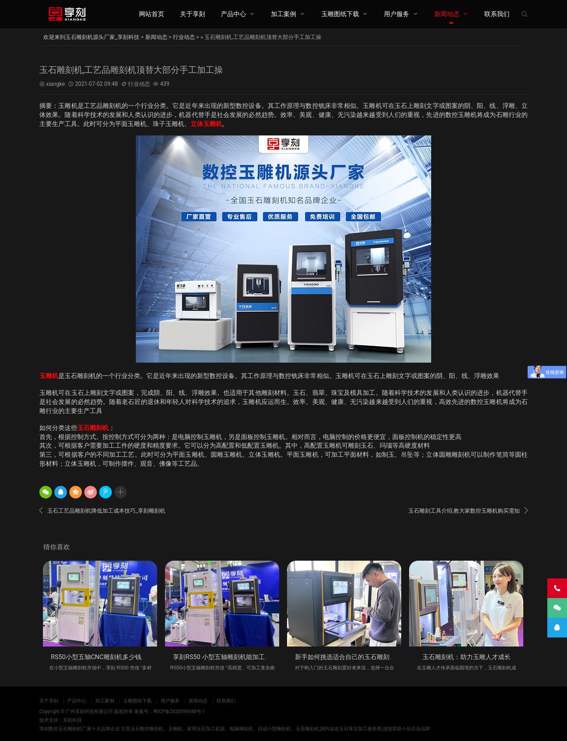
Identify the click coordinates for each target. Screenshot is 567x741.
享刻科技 (72, 720)
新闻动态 (447, 14)
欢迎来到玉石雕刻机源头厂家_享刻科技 (91, 37)
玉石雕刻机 (93, 428)
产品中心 (233, 14)
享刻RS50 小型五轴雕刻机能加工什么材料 (231, 657)
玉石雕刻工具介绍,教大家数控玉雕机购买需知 (468, 511)
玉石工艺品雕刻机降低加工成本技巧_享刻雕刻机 (102, 511)
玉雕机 (48, 376)
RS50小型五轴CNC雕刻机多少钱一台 (102, 657)
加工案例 (283, 14)
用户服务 (396, 14)
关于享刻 (192, 14)
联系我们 (497, 14)
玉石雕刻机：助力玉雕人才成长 (466, 657)
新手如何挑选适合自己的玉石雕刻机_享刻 (353, 657)
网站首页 (151, 14)
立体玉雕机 (206, 124)
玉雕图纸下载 (340, 14)
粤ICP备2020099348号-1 (179, 711)
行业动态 (184, 37)
